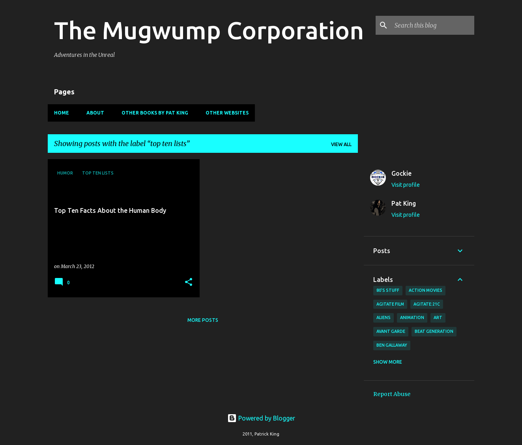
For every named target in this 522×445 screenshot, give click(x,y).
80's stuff (387, 290)
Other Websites (227, 112)
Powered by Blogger (261, 418)
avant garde (390, 331)
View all (341, 144)
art (438, 317)
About (95, 112)
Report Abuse (391, 394)
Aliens (383, 317)
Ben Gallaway (391, 345)
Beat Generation (434, 331)
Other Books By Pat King (155, 112)
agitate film (390, 304)
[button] (188, 282)
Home (61, 112)
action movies (425, 290)
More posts (202, 320)
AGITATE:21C (426, 304)
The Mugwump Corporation (209, 30)
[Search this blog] (432, 25)
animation (412, 317)
